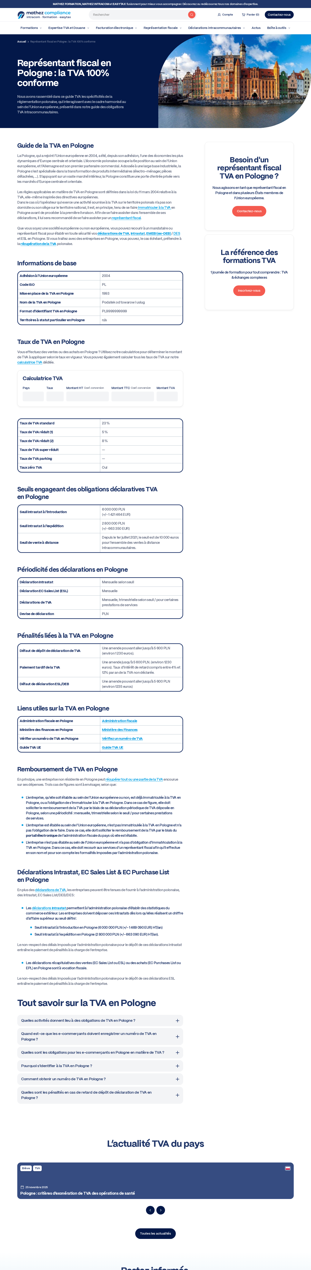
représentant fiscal (126, 218)
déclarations (49, 908)
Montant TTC (131, 388)
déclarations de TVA (50, 890)
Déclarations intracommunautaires (216, 28)
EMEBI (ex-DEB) (158, 233)
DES (176, 233)
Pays (26, 388)
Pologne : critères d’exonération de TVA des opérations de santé (77, 1193)
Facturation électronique (116, 28)
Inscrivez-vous (249, 290)
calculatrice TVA (29, 362)
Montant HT (85, 388)
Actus (256, 28)
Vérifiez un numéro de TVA (122, 738)
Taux (49, 388)
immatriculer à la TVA (154, 207)
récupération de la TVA (38, 244)
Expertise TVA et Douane (68, 28)
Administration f (115, 721)
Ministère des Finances (120, 730)
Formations (31, 28)
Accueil (21, 41)
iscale (132, 721)
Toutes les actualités (155, 1233)
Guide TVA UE (112, 747)
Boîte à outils (278, 28)
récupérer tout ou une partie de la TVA (134, 779)
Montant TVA (166, 388)
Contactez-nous (279, 15)
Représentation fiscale (163, 28)
